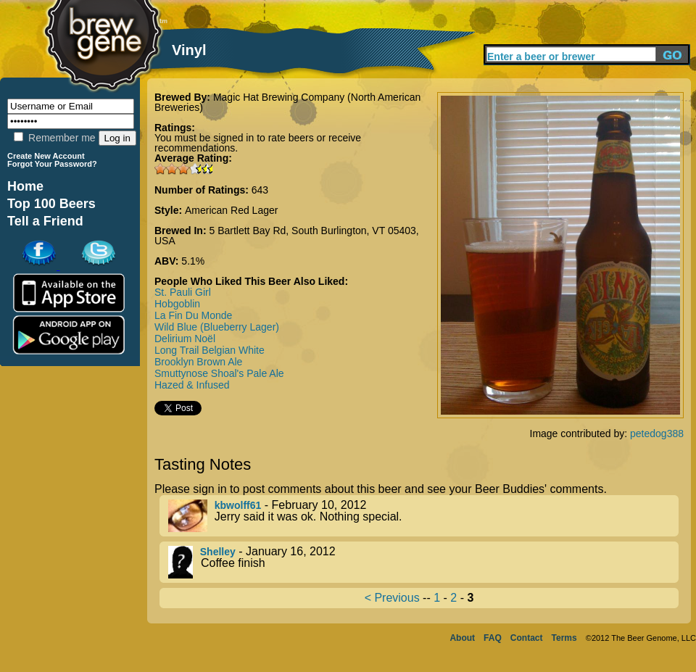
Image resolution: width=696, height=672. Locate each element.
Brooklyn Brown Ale (198, 362)
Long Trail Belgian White (209, 350)
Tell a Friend (45, 221)
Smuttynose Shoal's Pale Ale (219, 373)
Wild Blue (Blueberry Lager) (216, 327)
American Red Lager (231, 210)
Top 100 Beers (51, 203)
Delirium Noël (184, 338)
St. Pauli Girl (182, 292)
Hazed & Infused (192, 385)
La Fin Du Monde (193, 315)
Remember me (54, 138)
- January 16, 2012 (423, 562)
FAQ (493, 638)
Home (25, 186)
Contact (526, 638)
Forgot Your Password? (52, 163)
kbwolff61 (238, 505)
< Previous (392, 598)
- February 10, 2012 (423, 515)
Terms (564, 638)
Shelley (218, 551)
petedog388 (657, 433)
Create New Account (46, 156)
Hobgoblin (177, 304)
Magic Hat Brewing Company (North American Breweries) (287, 102)
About (462, 638)
